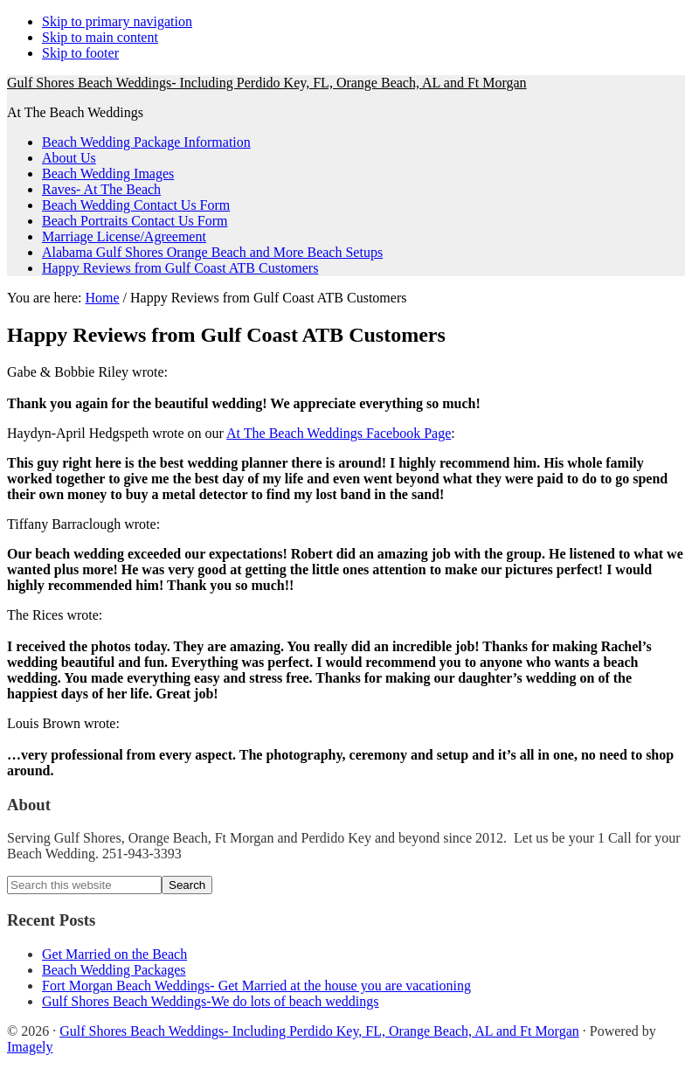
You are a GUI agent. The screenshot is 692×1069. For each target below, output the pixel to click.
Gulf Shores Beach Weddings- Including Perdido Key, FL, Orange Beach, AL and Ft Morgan (267, 82)
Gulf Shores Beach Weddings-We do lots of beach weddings (210, 1001)
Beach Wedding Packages (114, 969)
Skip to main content (100, 37)
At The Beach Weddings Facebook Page (338, 433)
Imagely (29, 1046)
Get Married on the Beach (114, 954)
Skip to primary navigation (117, 21)
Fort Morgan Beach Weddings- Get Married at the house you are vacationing (256, 985)
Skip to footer (80, 52)
